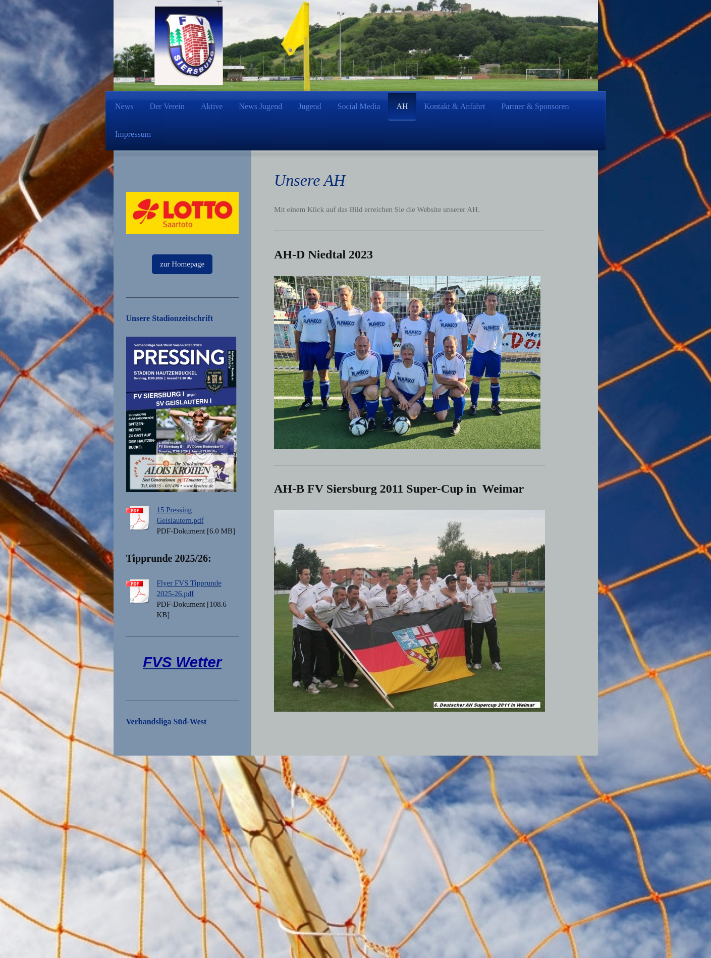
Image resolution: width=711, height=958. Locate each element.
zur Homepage (182, 264)
